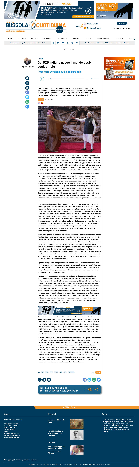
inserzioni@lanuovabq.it (11, 437)
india (47, 372)
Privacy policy (8, 460)
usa (61, 372)
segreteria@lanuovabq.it (12, 435)
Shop (87, 38)
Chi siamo (22, 38)
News (92, 23)
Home (10, 38)
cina (65, 372)
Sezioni (33, 38)
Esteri (73, 49)
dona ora (122, 23)
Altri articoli (69, 407)
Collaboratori (46, 38)
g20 (42, 372)
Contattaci (120, 38)
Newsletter (121, 28)
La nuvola (51, 442)
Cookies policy (18, 460)
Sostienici (61, 38)
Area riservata (102, 38)
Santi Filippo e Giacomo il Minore (98, 42)
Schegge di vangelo (18, 42)
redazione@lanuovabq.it (11, 433)
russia (56, 372)
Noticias (93, 28)
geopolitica (71, 372)
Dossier (76, 38)
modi (51, 372)
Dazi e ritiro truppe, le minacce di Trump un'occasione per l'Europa (56, 449)
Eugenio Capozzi (27, 66)
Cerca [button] (131, 38)
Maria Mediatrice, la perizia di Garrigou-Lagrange (55, 433)
